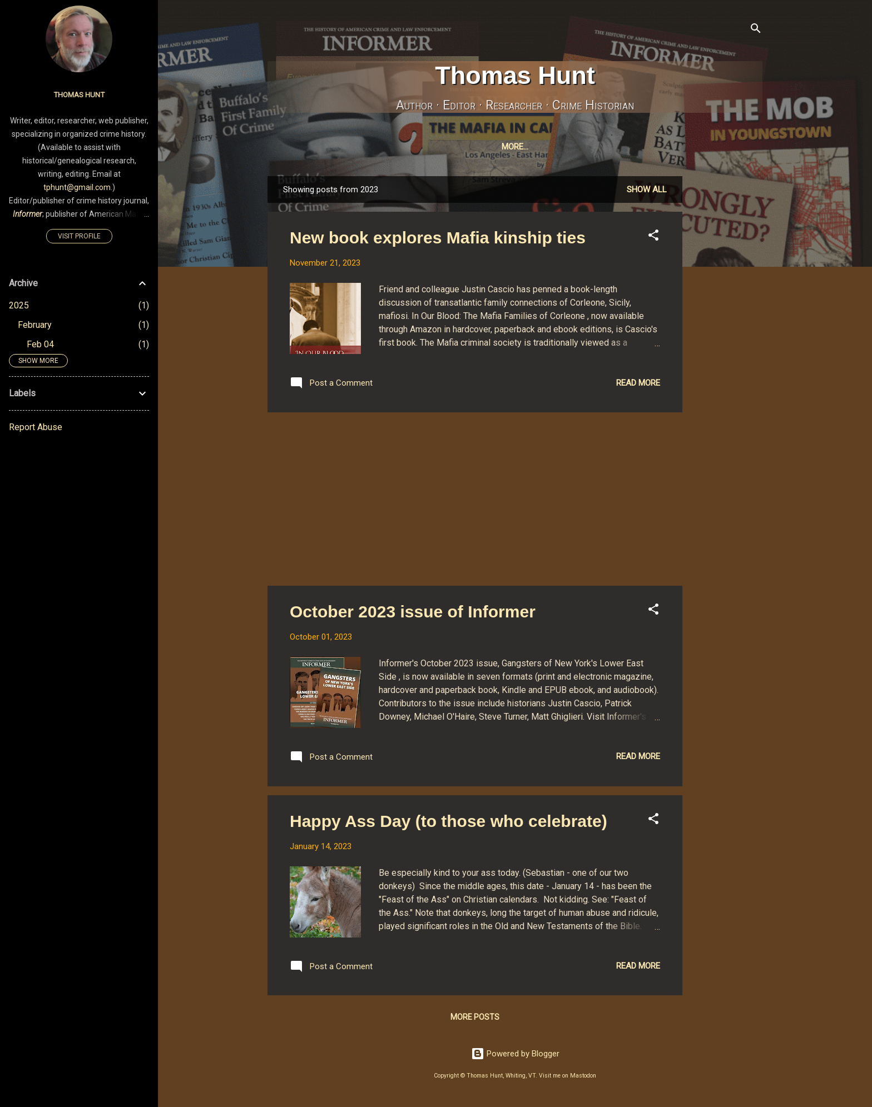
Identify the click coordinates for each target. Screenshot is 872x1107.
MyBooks (375, 147)
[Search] (755, 30)
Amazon (699, 147)
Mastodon (531, 147)
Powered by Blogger (515, 1056)
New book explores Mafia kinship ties (438, 240)
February (35, 325)
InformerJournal (451, 147)
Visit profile (79, 236)
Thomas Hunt (515, 75)
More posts (474, 1019)
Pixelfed (644, 147)
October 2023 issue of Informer (413, 614)
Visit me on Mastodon (567, 1077)
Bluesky (590, 147)
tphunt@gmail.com (77, 187)
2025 (19, 305)
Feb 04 (40, 344)
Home (325, 147)
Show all (647, 192)
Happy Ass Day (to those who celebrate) (448, 823)
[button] (653, 239)
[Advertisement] (726, 345)
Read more (638, 385)
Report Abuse (35, 427)
